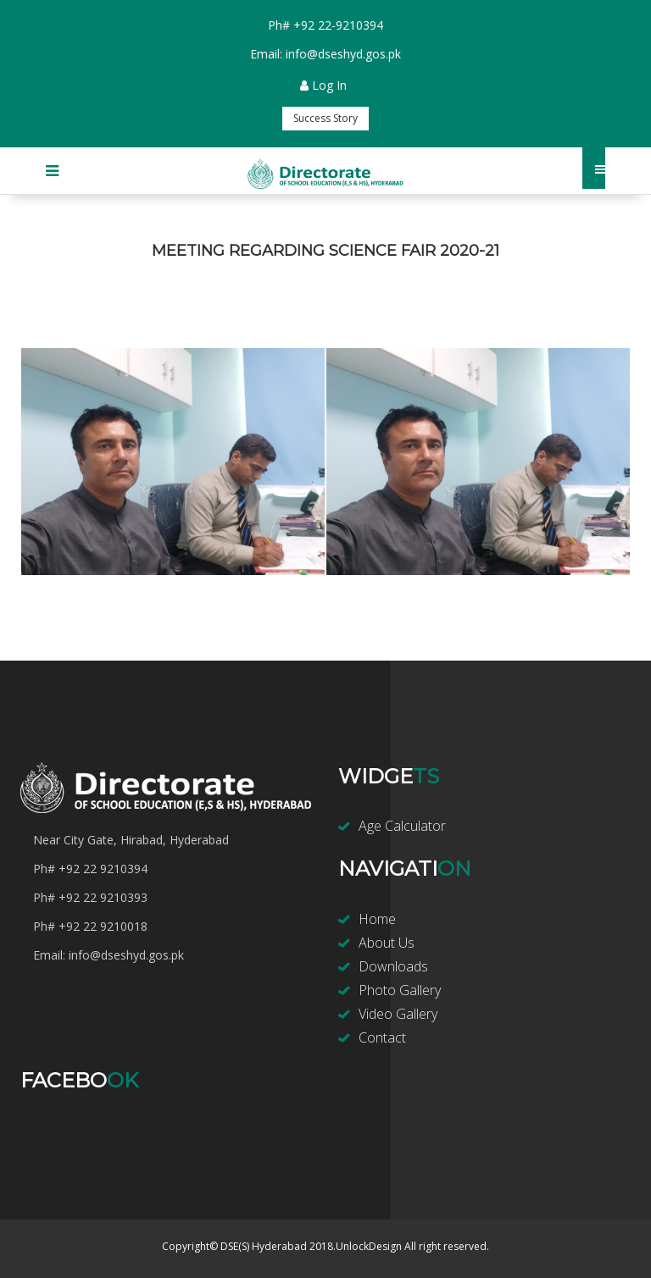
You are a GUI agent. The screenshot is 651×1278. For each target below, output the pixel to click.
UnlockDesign (369, 1246)
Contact (382, 1037)
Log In (323, 85)
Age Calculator (402, 825)
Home (377, 919)
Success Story (325, 118)
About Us (387, 942)
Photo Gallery (400, 990)
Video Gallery (398, 1013)
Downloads (393, 966)
